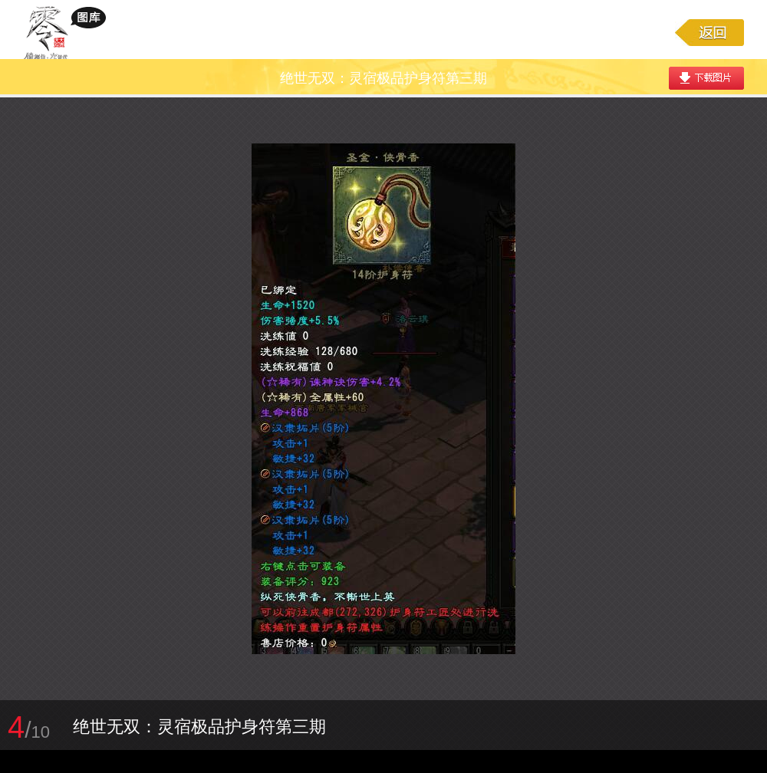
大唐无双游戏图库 (70, 32)
